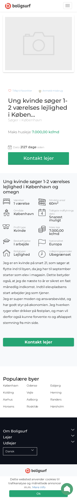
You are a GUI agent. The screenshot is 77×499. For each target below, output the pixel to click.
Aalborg (32, 399)
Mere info (39, 487)
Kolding (8, 392)
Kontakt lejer (38, 158)
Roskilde (32, 406)
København (10, 385)
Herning (55, 392)
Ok (38, 493)
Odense (32, 385)
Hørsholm (57, 406)
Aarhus (8, 399)
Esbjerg (55, 385)
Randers (55, 399)
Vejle (30, 392)
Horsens (8, 406)
